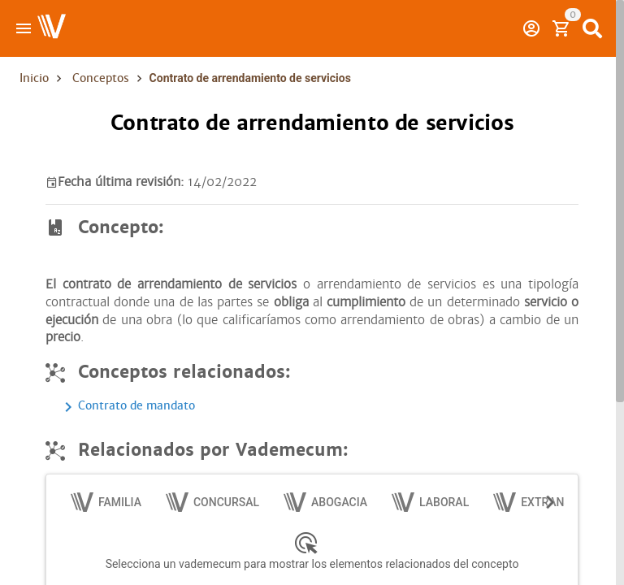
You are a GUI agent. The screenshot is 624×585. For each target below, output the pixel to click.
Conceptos (100, 78)
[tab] (106, 502)
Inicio (34, 78)
